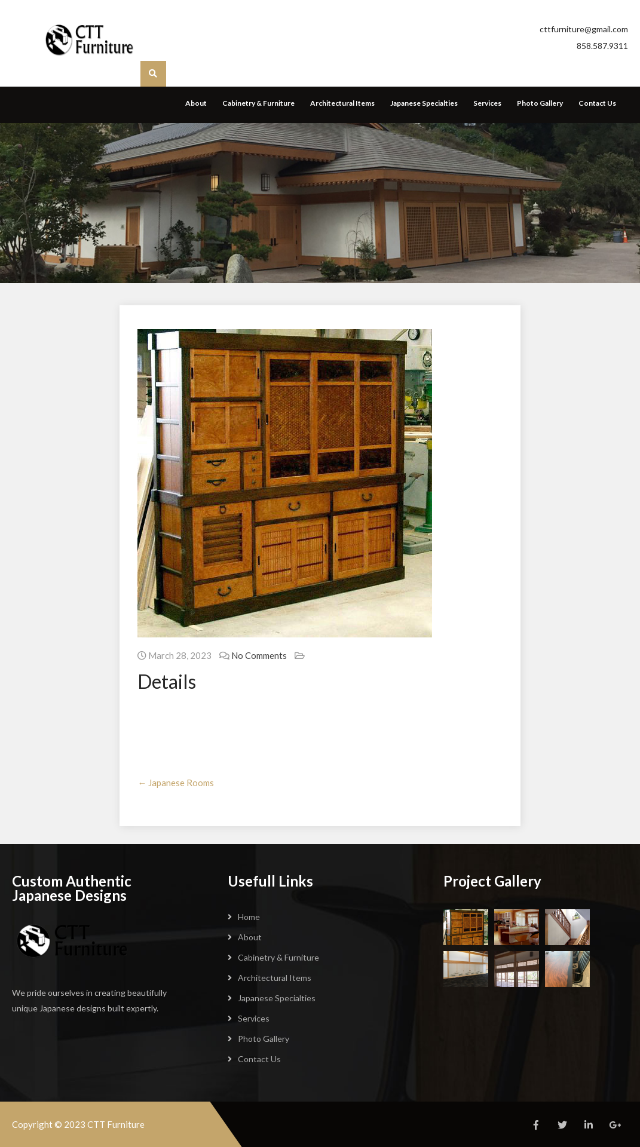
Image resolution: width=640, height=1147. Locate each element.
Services (487, 103)
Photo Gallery (540, 103)
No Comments (259, 655)
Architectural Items (342, 103)
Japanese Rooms (175, 782)
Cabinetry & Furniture (258, 103)
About (196, 103)
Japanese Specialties (424, 103)
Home (249, 917)
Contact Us (597, 103)
